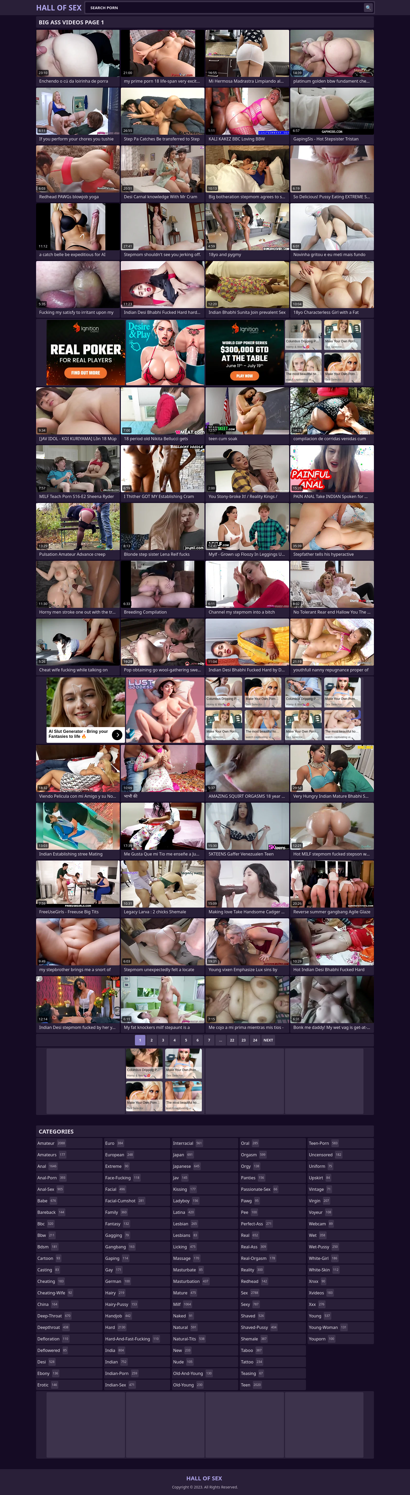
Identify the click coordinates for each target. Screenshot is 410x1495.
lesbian (185, 1224)
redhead (254, 1281)
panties (253, 1178)
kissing (185, 1189)
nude (183, 1362)
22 (232, 1040)
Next (268, 1040)
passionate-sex (259, 1189)
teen (251, 1385)
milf (182, 1304)
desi (46, 1362)
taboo (252, 1350)
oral (250, 1143)
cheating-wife (55, 1293)
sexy (250, 1304)
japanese (187, 1166)
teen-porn (324, 1143)
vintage (320, 1189)
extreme (117, 1166)
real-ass (254, 1247)
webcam (321, 1224)
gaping (117, 1258)
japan (183, 1155)
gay (114, 1270)
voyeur (320, 1212)
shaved (253, 1316)
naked (183, 1316)
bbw (46, 1235)
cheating (51, 1281)
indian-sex (120, 1385)
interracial (188, 1143)
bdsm (48, 1247)
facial (115, 1189)
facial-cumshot (125, 1201)
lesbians (185, 1235)
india (115, 1350)
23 (244, 1040)
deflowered (52, 1350)
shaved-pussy (259, 1327)
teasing (252, 1373)
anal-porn (52, 1178)
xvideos (321, 1293)
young (320, 1316)
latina (184, 1212)
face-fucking (123, 1178)
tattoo (252, 1362)
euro (114, 1143)
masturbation (191, 1281)
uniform (321, 1166)
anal (47, 1166)
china (48, 1304)
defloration (53, 1339)
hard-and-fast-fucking (132, 1339)
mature (185, 1293)
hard (116, 1327)
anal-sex (50, 1189)
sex (250, 1293)
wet (317, 1235)
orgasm (254, 1155)
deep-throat (54, 1316)
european (119, 1155)
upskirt (320, 1178)
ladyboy (186, 1201)
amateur (51, 1143)
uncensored (325, 1155)
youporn (322, 1339)
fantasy (117, 1224)
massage (186, 1258)
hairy (115, 1293)
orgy (251, 1166)
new (182, 1350)
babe (47, 1201)
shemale (254, 1339)
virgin (319, 1201)
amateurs (51, 1155)
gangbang (120, 1247)
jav (181, 1178)
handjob (118, 1316)
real (250, 1235)
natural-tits (189, 1339)
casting (48, 1270)
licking (185, 1247)
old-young (188, 1385)
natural (185, 1327)
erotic (47, 1385)
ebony (48, 1373)
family (116, 1212)
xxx (317, 1304)
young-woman (328, 1327)
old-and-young (193, 1373)
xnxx (317, 1281)
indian (116, 1362)
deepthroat (53, 1327)
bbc (46, 1224)
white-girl (323, 1258)
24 (255, 1040)
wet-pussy (324, 1247)
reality (252, 1270)
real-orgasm (258, 1258)
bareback (51, 1212)
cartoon (49, 1258)
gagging (117, 1235)
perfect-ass (257, 1224)
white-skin (324, 1270)
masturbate (188, 1270)
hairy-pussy (121, 1304)
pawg (250, 1201)
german (118, 1281)
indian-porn (122, 1373)
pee (249, 1212)
